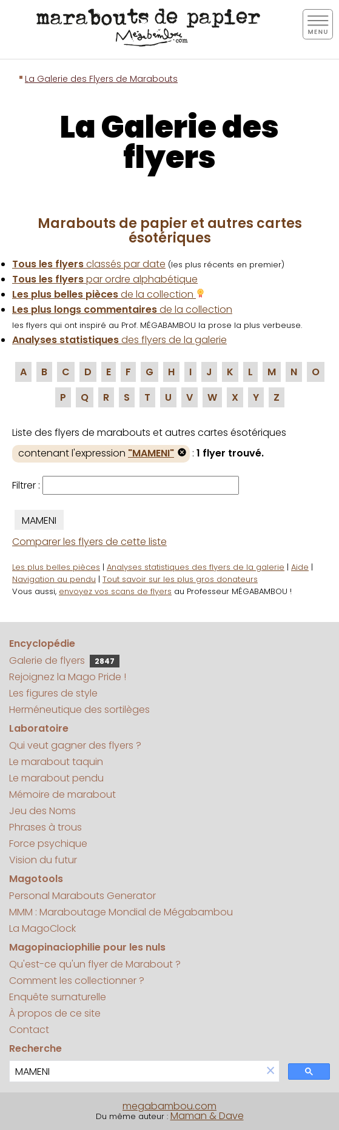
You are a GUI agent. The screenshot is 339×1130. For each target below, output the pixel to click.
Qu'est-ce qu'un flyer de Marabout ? (95, 964)
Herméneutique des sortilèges (79, 710)
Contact (29, 1030)
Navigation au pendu (54, 579)
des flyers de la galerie (119, 340)
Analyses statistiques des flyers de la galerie (195, 567)
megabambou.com (169, 1106)
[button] (270, 1071)
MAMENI (39, 520)
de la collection (108, 294)
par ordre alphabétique (105, 279)
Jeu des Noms (42, 811)
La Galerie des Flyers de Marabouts (101, 79)
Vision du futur (43, 860)
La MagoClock (42, 928)
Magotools (36, 879)
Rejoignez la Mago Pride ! (67, 677)
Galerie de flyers (64, 660)
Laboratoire (39, 728)
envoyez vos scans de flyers (115, 591)
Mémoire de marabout (62, 794)
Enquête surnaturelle (57, 997)
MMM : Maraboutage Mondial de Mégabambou (121, 912)
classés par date (89, 264)
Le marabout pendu (56, 778)
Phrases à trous (45, 827)
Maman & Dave (207, 1116)
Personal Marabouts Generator (82, 896)
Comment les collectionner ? (76, 981)
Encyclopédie (42, 643)
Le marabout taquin (56, 762)
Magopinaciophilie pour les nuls (87, 947)
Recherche (35, 1048)
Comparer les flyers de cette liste (89, 542)
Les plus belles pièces (56, 567)
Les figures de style (53, 693)
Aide (300, 567)
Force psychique (48, 844)
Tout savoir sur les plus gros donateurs (180, 579)
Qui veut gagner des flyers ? (75, 745)
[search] (136, 1071)
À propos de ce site (55, 1013)
